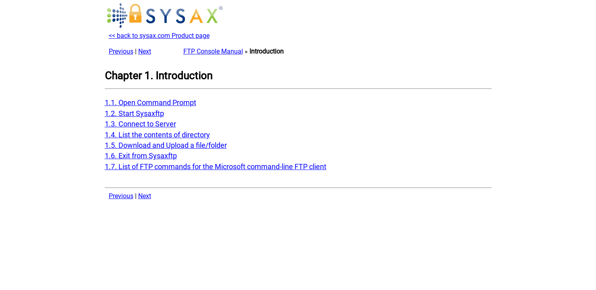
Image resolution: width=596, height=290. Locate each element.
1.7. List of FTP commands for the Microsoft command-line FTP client (215, 167)
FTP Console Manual (213, 51)
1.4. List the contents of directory (157, 135)
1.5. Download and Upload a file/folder (166, 145)
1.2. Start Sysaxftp (134, 114)
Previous (121, 51)
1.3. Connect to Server (140, 124)
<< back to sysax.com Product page (159, 35)
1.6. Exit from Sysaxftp (141, 156)
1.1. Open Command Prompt (150, 103)
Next (144, 51)
